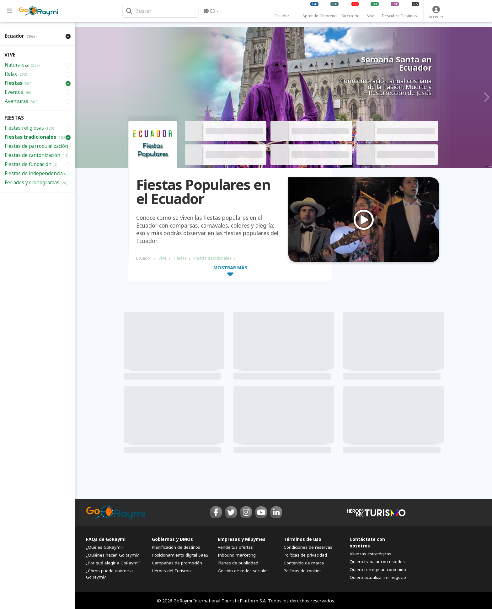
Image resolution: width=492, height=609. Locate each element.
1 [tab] (360, 258)
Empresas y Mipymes (241, 539)
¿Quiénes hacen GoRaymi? (112, 555)
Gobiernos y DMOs (172, 539)
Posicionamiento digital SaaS (180, 555)
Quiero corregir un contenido (378, 569)
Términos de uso (302, 539)
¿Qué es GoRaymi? (105, 547)
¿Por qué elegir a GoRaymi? (113, 563)
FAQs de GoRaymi (106, 539)
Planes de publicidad (238, 563)
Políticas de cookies (303, 571)
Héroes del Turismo (171, 571)
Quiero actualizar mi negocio (378, 577)
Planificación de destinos (176, 547)
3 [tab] (367, 258)
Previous (81, 97)
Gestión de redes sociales (243, 571)
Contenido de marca (304, 563)
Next (485, 97)
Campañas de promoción (177, 563)
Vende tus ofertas (235, 547)
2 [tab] (363, 258)
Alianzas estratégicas (370, 554)
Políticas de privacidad (305, 555)
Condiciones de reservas (308, 547)
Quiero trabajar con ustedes (377, 561)
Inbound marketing (237, 555)
